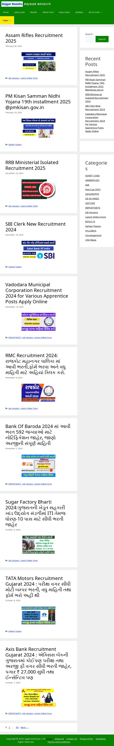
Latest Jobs (19, 12)
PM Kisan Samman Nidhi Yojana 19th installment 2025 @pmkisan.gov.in (38, 101)
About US (59, 738)
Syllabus (79, 12)
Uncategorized (93, 235)
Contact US (72, 738)
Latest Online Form (29, 78)
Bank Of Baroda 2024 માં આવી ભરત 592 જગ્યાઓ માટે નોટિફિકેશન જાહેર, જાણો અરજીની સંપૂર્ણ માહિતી (37, 434)
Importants (64, 12)
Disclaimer (101, 738)
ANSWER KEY (92, 180)
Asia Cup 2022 (93, 189)
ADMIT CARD (92, 175)
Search (89, 34)
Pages (8, 20)
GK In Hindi (97, 12)
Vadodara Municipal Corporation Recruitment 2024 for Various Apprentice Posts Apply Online (36, 293)
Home (6, 12)
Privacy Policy (86, 738)
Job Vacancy (13, 78)
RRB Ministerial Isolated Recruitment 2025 (31, 165)
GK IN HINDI (92, 198)
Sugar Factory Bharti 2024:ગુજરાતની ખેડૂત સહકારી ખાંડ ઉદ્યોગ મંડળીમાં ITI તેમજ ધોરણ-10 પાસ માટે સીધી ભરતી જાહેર (35, 513)
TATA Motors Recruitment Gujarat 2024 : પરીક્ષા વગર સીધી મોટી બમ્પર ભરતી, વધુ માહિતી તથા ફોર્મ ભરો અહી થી (38, 586)
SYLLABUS (90, 230)
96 (17, 727)
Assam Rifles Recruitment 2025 (34, 38)
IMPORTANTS (14, 337)
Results (33, 12)
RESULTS (90, 221)
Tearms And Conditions (58, 741)
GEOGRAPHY (92, 194)
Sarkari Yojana (14, 144)
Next (25, 727)
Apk (87, 184)
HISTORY (90, 203)
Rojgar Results (37, 4)
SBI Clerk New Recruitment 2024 (35, 227)
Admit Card (48, 12)
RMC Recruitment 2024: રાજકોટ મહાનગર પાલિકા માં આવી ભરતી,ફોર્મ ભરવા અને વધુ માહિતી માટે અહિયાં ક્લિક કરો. (35, 363)
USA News (90, 239)
